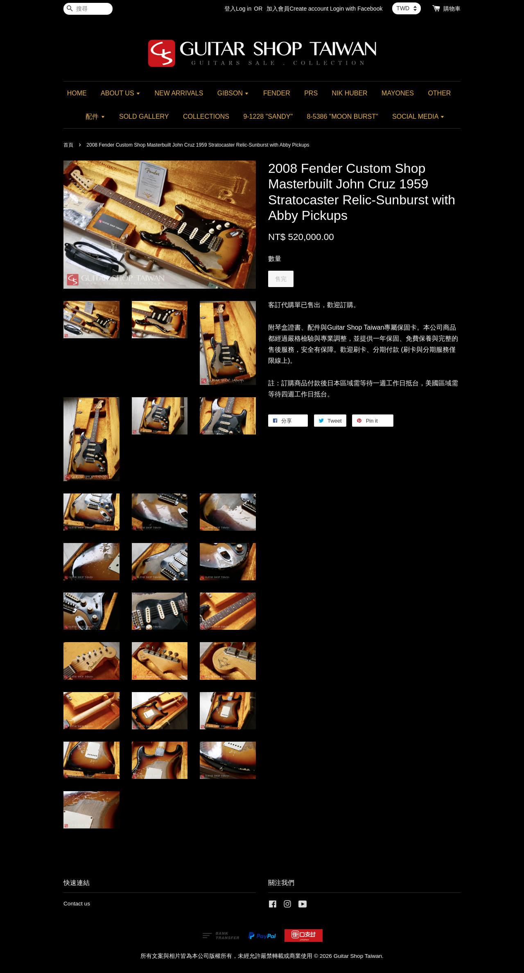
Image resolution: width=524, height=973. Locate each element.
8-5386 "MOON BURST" (342, 116)
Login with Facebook (356, 8)
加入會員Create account (297, 8)
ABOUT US (120, 93)
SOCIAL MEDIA (418, 116)
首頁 (68, 145)
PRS (311, 93)
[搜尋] (88, 9)
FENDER (276, 93)
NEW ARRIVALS (178, 93)
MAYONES (398, 93)
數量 (274, 258)
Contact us (76, 904)
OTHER (439, 93)
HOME (77, 93)
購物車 (452, 8)
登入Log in (237, 8)
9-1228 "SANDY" (268, 116)
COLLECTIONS (206, 116)
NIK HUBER (350, 93)
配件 (95, 116)
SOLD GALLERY (144, 116)
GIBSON (233, 93)
